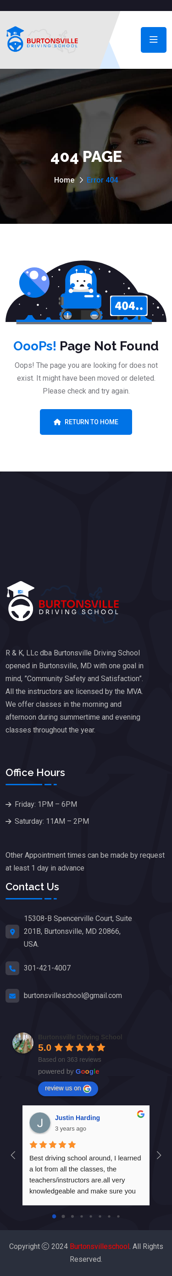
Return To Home (86, 422)
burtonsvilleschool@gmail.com (73, 995)
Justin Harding (77, 1117)
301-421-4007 (47, 968)
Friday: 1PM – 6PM (46, 804)
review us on (68, 1088)
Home (64, 180)
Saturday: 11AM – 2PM (52, 821)
